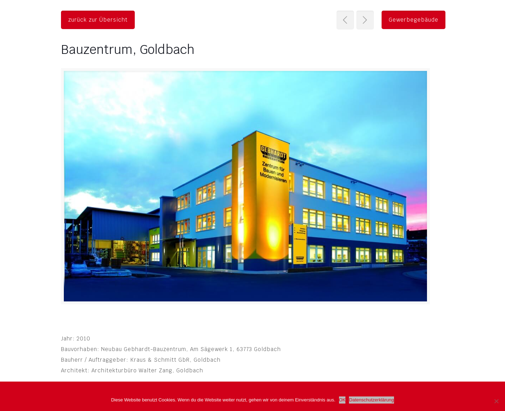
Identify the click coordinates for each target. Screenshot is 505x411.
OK (342, 399)
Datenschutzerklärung (371, 399)
